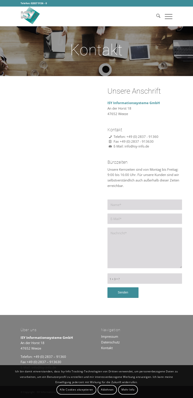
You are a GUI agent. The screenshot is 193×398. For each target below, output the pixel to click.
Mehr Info (127, 389)
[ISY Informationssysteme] (53, 16)
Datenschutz (110, 342)
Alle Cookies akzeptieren (76, 389)
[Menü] (166, 16)
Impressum (109, 336)
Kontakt (107, 348)
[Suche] (156, 16)
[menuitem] (156, 16)
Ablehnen (107, 389)
